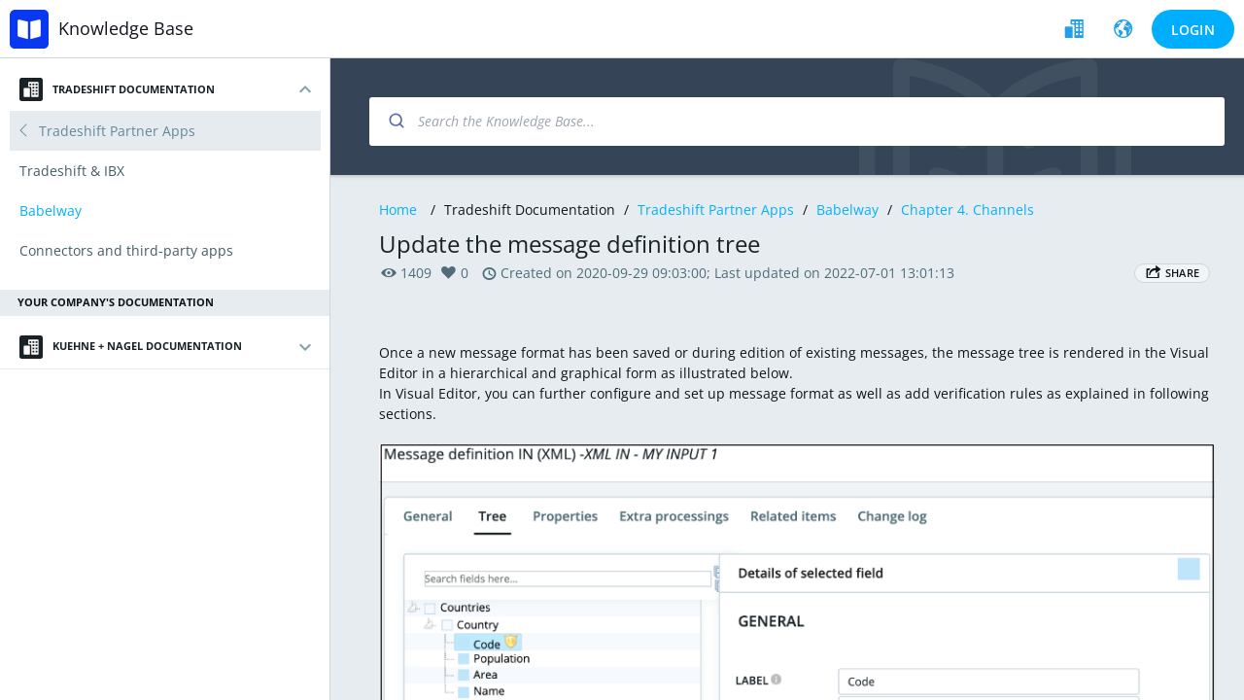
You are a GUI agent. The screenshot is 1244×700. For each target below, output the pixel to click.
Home (398, 209)
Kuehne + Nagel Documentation (130, 347)
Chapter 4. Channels (967, 209)
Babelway (847, 209)
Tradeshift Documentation (117, 89)
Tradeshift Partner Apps (716, 209)
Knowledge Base (125, 28)
